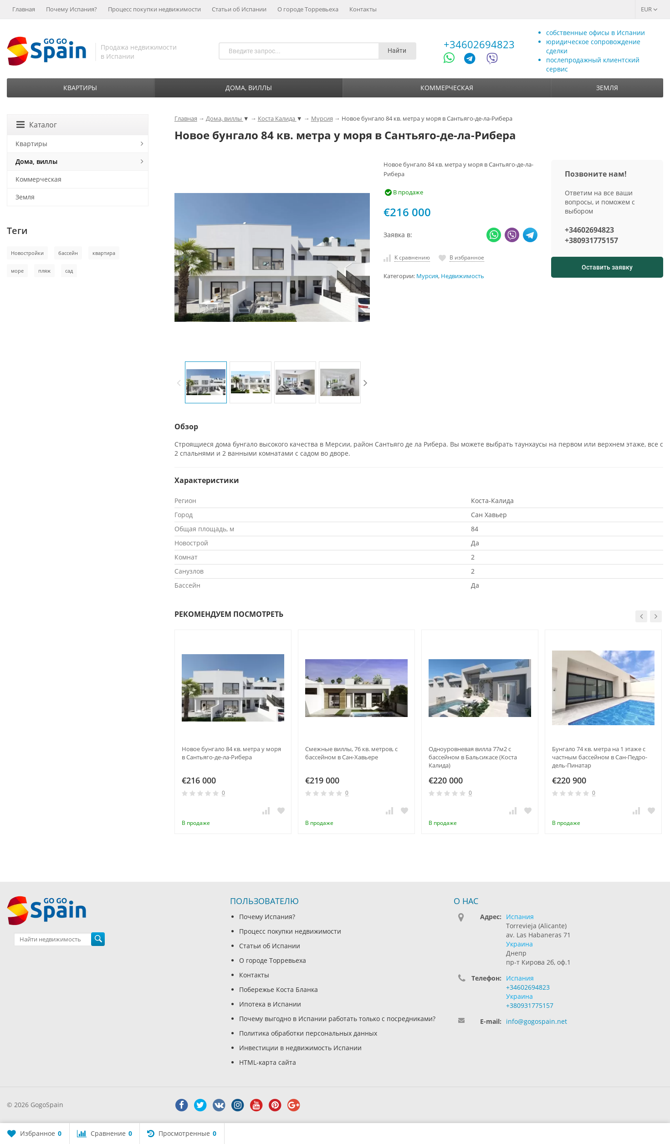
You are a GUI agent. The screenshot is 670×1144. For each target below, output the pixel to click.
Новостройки (27, 252)
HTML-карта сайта (267, 1062)
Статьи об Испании (239, 9)
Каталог (36, 125)
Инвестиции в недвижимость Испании (300, 1047)
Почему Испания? (71, 9)
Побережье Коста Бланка (278, 989)
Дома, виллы (248, 87)
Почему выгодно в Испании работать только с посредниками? (337, 1018)
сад (69, 270)
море (17, 270)
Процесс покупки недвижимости (154, 9)
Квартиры (80, 87)
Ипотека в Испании (270, 1004)
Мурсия (427, 276)
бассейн (68, 252)
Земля (607, 87)
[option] (206, 382)
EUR (649, 9)
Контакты (363, 9)
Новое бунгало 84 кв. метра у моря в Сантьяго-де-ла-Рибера (231, 753)
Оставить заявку (607, 267)
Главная (23, 9)
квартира (103, 252)
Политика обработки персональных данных (308, 1033)
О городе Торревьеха (307, 9)
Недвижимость (462, 276)
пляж (44, 270)
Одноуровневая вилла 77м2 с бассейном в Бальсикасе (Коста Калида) (473, 757)
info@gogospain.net (536, 1021)
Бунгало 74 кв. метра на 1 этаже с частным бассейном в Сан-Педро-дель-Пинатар (599, 757)
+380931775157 (591, 240)
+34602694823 (479, 44)
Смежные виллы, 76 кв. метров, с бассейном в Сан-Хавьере (351, 753)
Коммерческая (446, 87)
